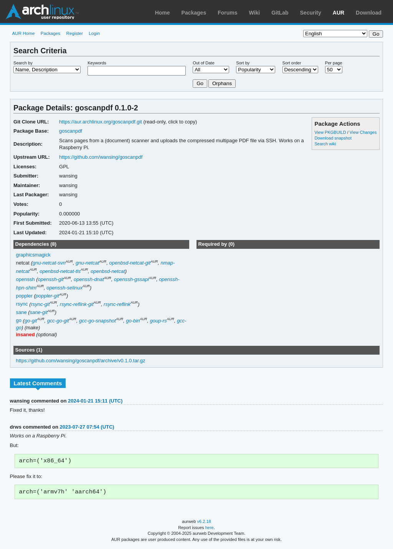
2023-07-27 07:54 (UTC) (86, 427)
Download (368, 13)
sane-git (39, 312)
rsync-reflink (117, 304)
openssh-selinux (64, 288)
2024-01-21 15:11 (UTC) (95, 401)
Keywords (97, 63)
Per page (333, 63)
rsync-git (40, 304)
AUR (338, 13)
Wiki (254, 13)
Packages (194, 13)
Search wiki (325, 143)
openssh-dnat (89, 279)
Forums (227, 13)
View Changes (363, 132)
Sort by (242, 63)
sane (21, 312)
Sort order (291, 63)
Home (162, 13)
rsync (22, 304)
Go (199, 83)
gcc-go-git (58, 321)
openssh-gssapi (131, 279)
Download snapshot (332, 138)
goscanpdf (70, 131)
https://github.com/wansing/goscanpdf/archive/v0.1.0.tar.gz (80, 360)
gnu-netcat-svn (49, 263)
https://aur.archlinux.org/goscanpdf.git (100, 122)
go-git (31, 321)
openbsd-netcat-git (130, 263)
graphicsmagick (33, 255)
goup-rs (158, 321)
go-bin (133, 321)
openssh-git (51, 279)
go (18, 321)
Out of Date (203, 63)
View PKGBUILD (330, 132)
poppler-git (47, 296)
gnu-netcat (87, 263)
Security (310, 13)
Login (94, 33)
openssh (25, 279)
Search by (23, 63)
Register (74, 33)
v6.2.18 (204, 523)
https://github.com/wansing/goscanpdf (100, 157)
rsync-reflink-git (77, 304)
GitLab (279, 13)
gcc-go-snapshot (97, 321)
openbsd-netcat (108, 271)
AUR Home (23, 33)
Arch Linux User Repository (42, 11)
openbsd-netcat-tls (60, 271)
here (209, 529)
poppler (24, 296)
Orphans (222, 83)
